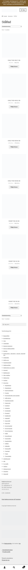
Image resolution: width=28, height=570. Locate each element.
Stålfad (7, 443)
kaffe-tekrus (8, 398)
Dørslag (5, 351)
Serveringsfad (8, 426)
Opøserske (7, 403)
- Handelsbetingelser (7, 550)
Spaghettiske (8, 441)
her (20, 543)
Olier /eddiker (6, 375)
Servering (10, 16)
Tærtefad (7, 451)
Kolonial (5, 370)
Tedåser (5, 466)
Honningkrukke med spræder (12, 395)
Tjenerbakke (8, 456)
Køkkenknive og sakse (9, 367)
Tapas (6, 453)
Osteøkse (7, 408)
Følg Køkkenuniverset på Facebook (11, 499)
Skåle (6, 433)
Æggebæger (8, 385)
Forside (5, 16)
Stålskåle (7, 446)
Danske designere (7, 346)
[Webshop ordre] (12, 26)
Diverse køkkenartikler (8, 348)
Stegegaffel (8, 448)
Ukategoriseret (7, 469)
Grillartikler (6, 357)
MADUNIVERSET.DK (19, 4)
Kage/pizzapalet (7, 362)
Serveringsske (8, 428)
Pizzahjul (7, 413)
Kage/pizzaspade (9, 400)
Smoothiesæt (8, 436)
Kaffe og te (6, 360)
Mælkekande (6, 372)
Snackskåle (8, 438)
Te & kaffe (5, 464)
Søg (14, 567)
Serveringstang (9, 431)
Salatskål (7, 418)
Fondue (7, 393)
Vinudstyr (5, 471)
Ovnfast (5, 380)
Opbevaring (6, 378)
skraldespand (6, 458)
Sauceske (7, 423)
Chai (4, 341)
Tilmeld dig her (6, 560)
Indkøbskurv (22, 566)
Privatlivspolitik (6, 551)
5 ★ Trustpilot (6, 1)
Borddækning (6, 338)
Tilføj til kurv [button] (14, 66)
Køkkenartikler (7, 365)
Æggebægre (8, 388)
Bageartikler (6, 336)
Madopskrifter (8, 543)
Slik (4, 461)
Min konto (4, 567)
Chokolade (6, 343)
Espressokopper (9, 390)
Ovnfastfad (8, 410)
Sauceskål (7, 421)
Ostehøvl (7, 405)
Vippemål (5, 474)
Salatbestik (8, 415)
